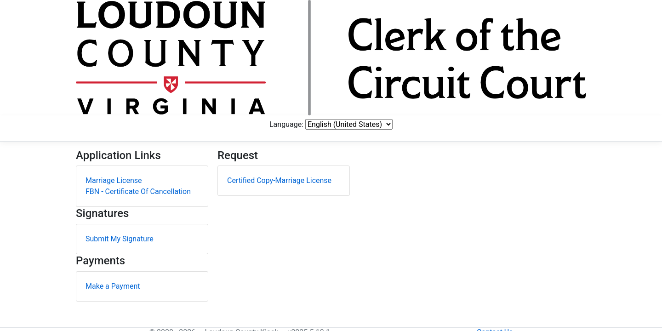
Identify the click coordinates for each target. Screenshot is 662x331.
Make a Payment (113, 202)
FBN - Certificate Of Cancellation (138, 107)
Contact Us (568, 317)
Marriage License (114, 96)
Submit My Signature (120, 155)
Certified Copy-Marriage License (279, 96)
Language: (479, 26)
